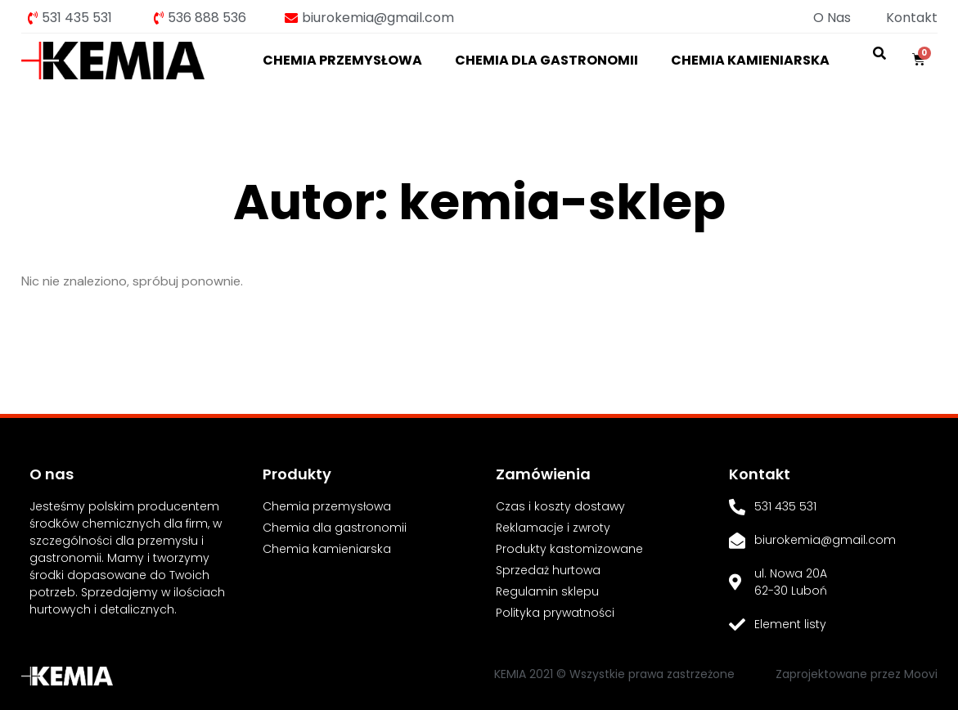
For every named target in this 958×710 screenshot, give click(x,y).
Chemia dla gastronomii (546, 60)
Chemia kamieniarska (750, 60)
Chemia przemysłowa (342, 60)
